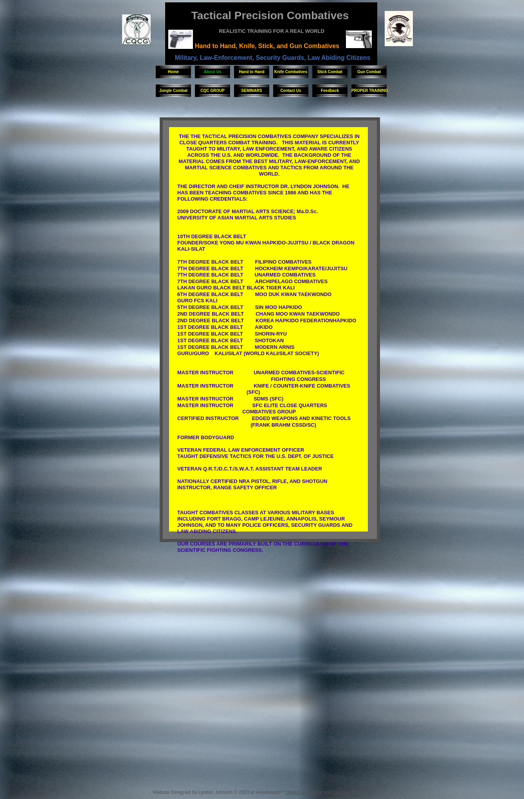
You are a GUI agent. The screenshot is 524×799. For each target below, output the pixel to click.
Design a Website (304, 792)
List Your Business (352, 792)
